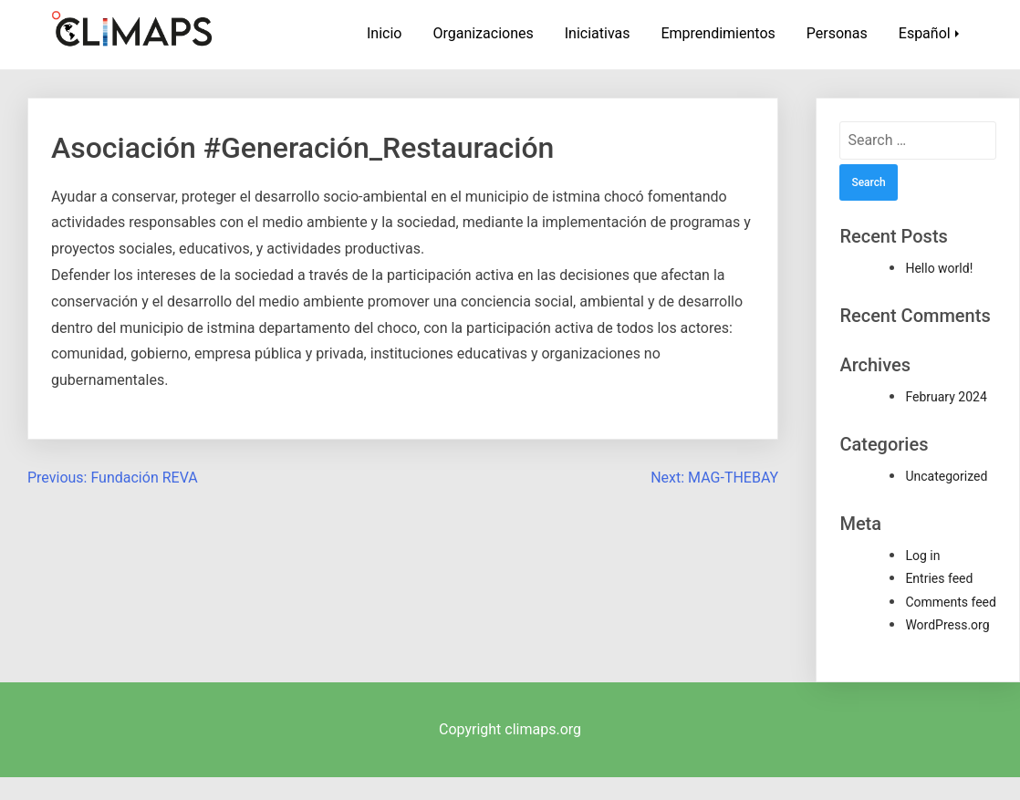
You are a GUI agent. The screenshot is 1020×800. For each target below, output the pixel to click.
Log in (922, 555)
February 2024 (945, 397)
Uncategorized (946, 476)
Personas (837, 33)
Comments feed (950, 602)
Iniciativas (597, 33)
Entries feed (939, 578)
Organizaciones (482, 33)
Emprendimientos (718, 33)
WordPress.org (947, 625)
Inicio (384, 33)
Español (925, 33)
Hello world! (939, 268)
